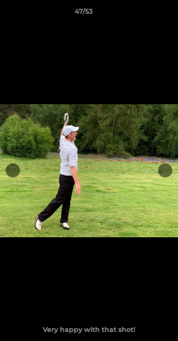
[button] (144, 13)
